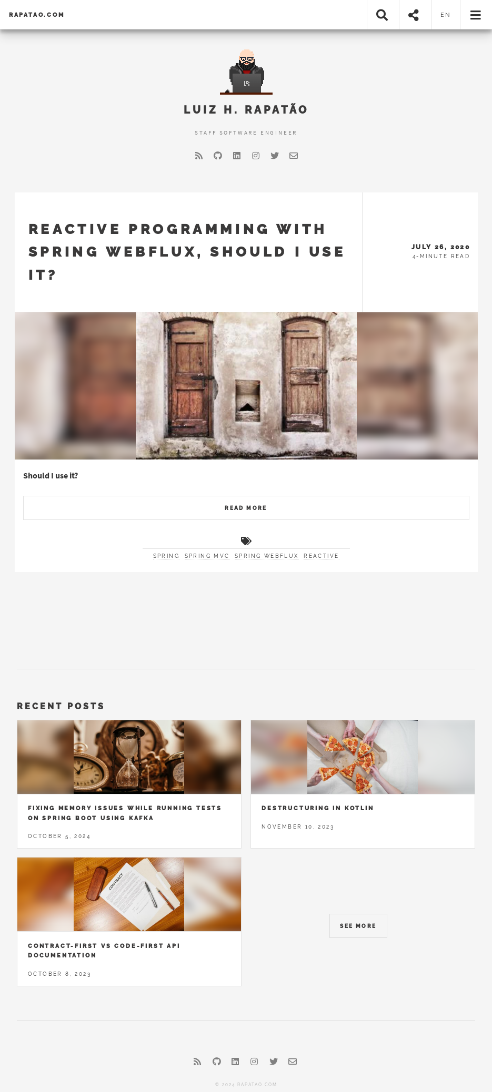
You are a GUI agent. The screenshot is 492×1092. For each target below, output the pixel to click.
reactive (321, 556)
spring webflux (267, 556)
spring (166, 556)
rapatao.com (37, 14)
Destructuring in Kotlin (318, 808)
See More (358, 926)
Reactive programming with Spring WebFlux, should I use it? (187, 252)
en (445, 14)
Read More (246, 508)
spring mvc (207, 556)
